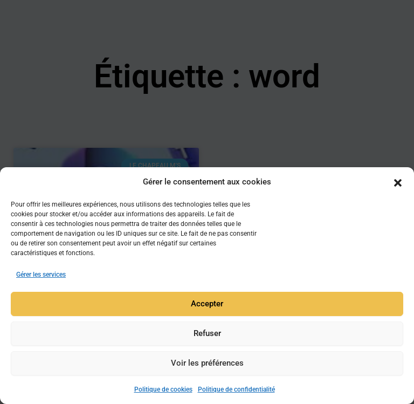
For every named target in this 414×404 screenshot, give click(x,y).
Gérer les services (41, 274)
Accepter (207, 304)
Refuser (207, 334)
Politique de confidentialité (236, 389)
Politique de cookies (163, 389)
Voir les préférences (207, 363)
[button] (397, 182)
